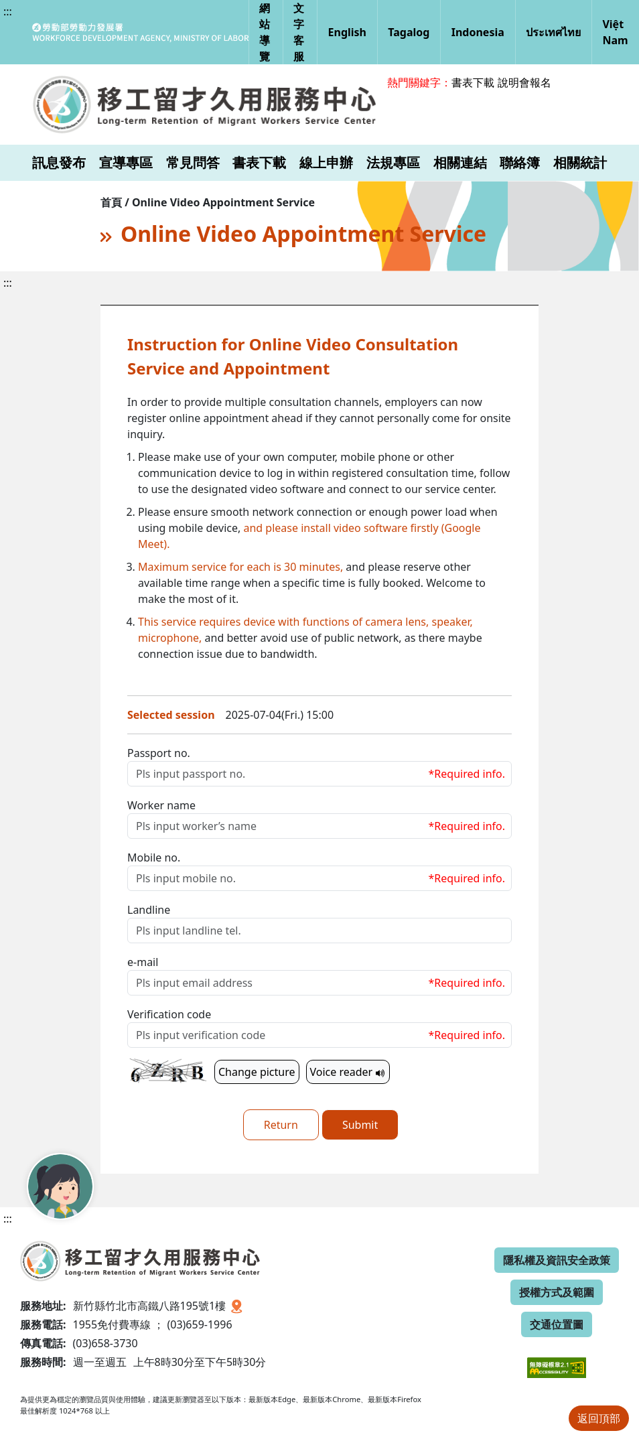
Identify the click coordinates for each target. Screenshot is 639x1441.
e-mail (142, 962)
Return (281, 1124)
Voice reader (348, 1072)
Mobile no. (153, 857)
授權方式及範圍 (556, 1292)
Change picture (256, 1072)
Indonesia (477, 32)
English (347, 32)
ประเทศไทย (553, 32)
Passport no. (158, 753)
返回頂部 (598, 1418)
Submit (360, 1124)
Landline (148, 909)
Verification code (169, 1014)
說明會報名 (524, 82)
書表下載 (472, 82)
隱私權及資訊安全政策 (556, 1260)
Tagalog (408, 32)
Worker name (161, 805)
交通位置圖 (556, 1324)
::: (7, 11)
